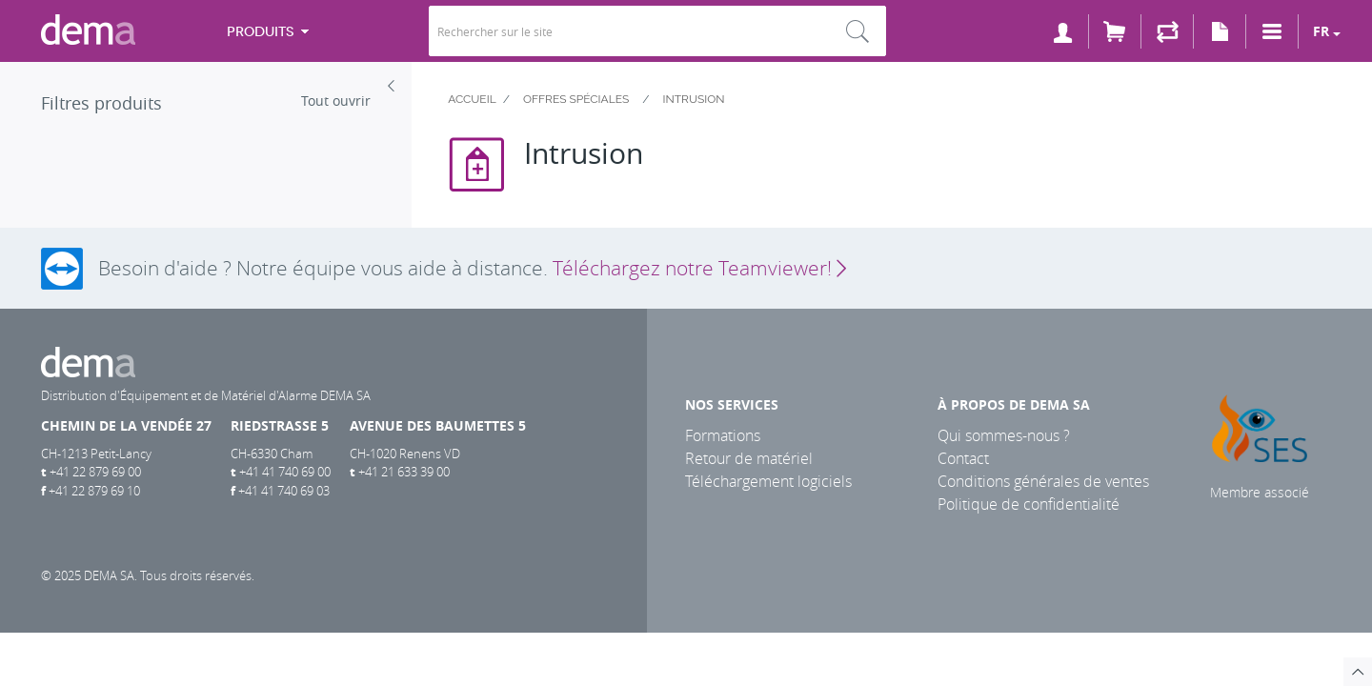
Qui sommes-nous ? (1004, 435)
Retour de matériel (749, 458)
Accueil (472, 99)
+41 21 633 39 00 (404, 471)
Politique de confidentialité (1029, 504)
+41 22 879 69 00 (95, 471)
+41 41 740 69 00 (285, 471)
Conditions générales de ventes (1043, 481)
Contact (963, 458)
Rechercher (857, 31)
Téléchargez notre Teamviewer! (699, 267)
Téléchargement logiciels (768, 481)
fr (1321, 31)
